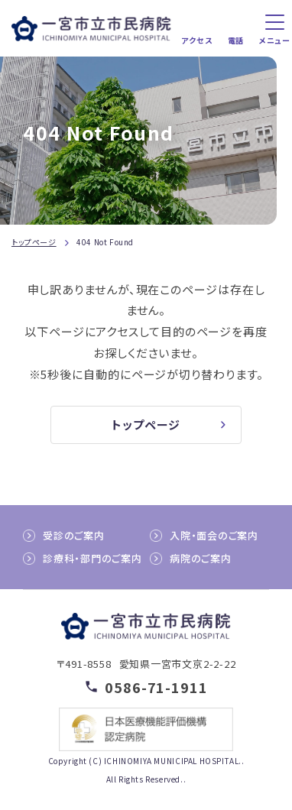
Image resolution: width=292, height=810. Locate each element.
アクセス (197, 40)
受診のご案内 (74, 535)
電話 (236, 40)
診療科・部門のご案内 (92, 558)
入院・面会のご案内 (214, 535)
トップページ (34, 242)
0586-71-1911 (156, 686)
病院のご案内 (201, 558)
